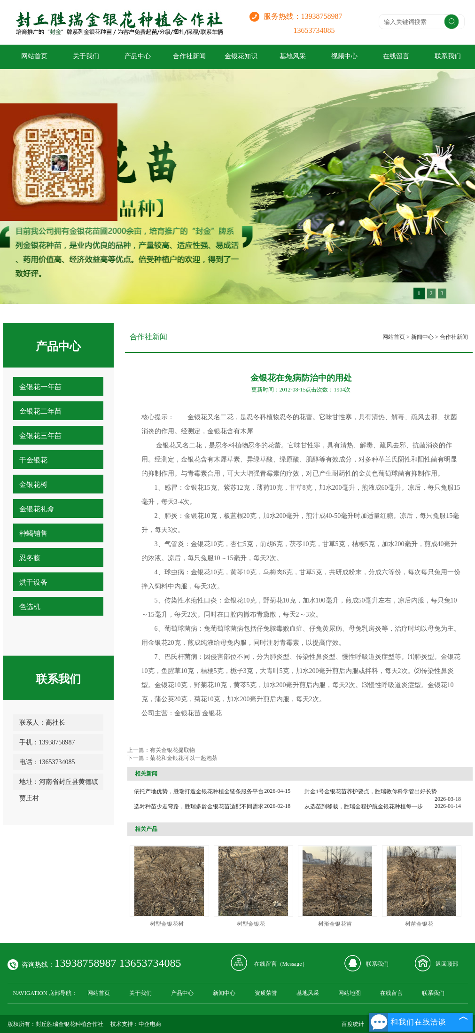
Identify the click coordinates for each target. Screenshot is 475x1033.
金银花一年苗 (40, 387)
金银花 (212, 713)
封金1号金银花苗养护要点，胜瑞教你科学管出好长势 (370, 791)
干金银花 (33, 460)
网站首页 (34, 56)
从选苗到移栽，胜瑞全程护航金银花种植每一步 (363, 806)
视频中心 (344, 56)
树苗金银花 (419, 924)
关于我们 (86, 56)
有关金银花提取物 (172, 750)
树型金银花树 (167, 924)
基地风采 (293, 56)
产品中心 (138, 56)
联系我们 (377, 964)
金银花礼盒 (37, 509)
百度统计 (353, 1024)
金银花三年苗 (40, 435)
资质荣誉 (266, 993)
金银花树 (33, 484)
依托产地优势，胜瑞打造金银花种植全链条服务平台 (199, 791)
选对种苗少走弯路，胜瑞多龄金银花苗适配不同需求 (199, 806)
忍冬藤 (29, 558)
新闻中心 (422, 337)
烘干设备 (33, 582)
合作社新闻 (189, 56)
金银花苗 (187, 713)
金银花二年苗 (40, 411)
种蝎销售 (33, 533)
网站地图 (349, 993)
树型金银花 (251, 924)
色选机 (29, 606)
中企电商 (150, 1024)
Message (292, 964)
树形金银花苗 (335, 924)
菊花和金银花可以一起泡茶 (184, 758)
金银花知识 (241, 56)
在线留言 (396, 56)
